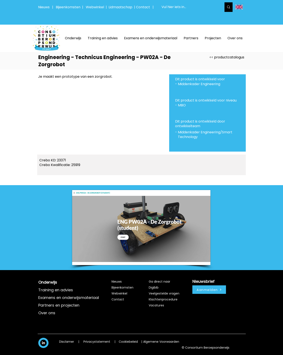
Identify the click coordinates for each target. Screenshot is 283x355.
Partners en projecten (58, 305)
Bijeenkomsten (69, 7)
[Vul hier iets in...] (189, 7)
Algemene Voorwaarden (161, 342)
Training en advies (55, 290)
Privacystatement (96, 342)
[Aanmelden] (209, 289)
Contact (117, 299)
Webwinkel (96, 7)
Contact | (145, 7)
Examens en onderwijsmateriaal (68, 297)
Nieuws (44, 7)
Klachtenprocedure (163, 299)
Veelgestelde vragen (164, 293)
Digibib (154, 287)
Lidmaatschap (120, 7)
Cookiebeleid (128, 342)
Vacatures (156, 305)
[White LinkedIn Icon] (43, 343)
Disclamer (66, 342)
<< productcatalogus (226, 57)
